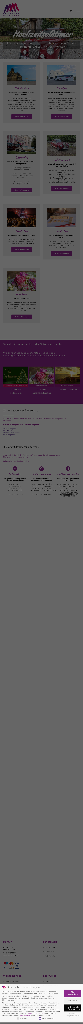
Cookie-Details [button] (72, 997)
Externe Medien (46, 1002)
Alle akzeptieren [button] (73, 977)
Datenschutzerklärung (35, 997)
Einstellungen (25, 999)
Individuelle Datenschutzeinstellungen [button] (74, 992)
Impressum (72, 1000)
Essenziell (22, 1002)
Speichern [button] (73, 984)
